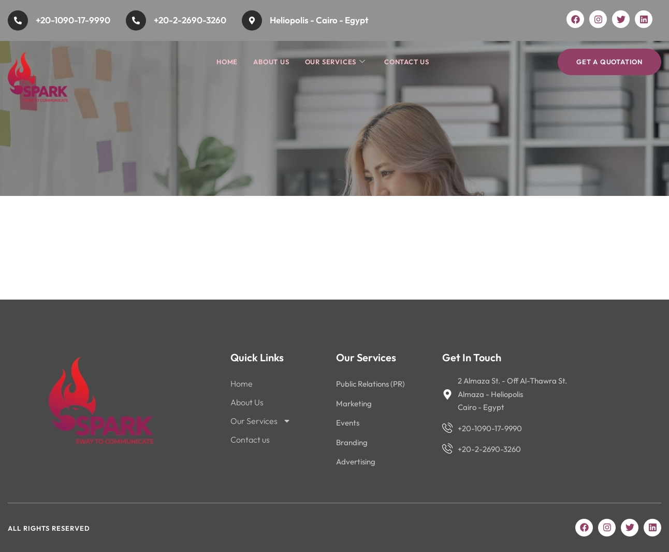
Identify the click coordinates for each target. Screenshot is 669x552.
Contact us (406, 62)
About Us (271, 62)
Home (227, 62)
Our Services (335, 62)
